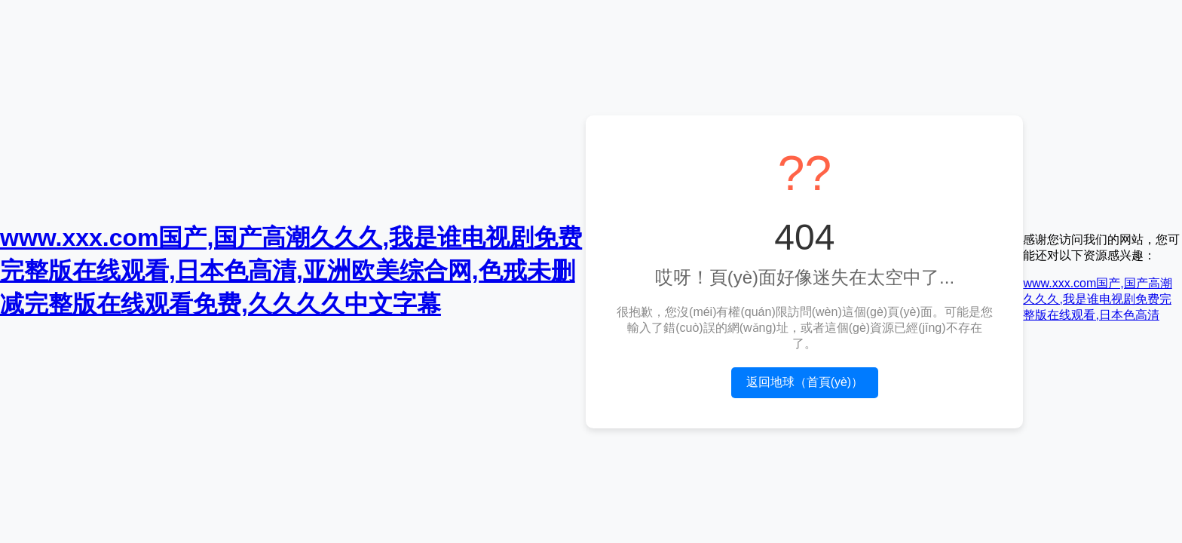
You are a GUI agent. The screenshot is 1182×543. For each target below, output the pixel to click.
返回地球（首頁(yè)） (805, 382)
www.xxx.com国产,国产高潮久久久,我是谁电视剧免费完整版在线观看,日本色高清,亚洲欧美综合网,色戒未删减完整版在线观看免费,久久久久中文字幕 (291, 271)
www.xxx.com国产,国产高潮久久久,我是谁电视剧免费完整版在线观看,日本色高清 (1097, 299)
